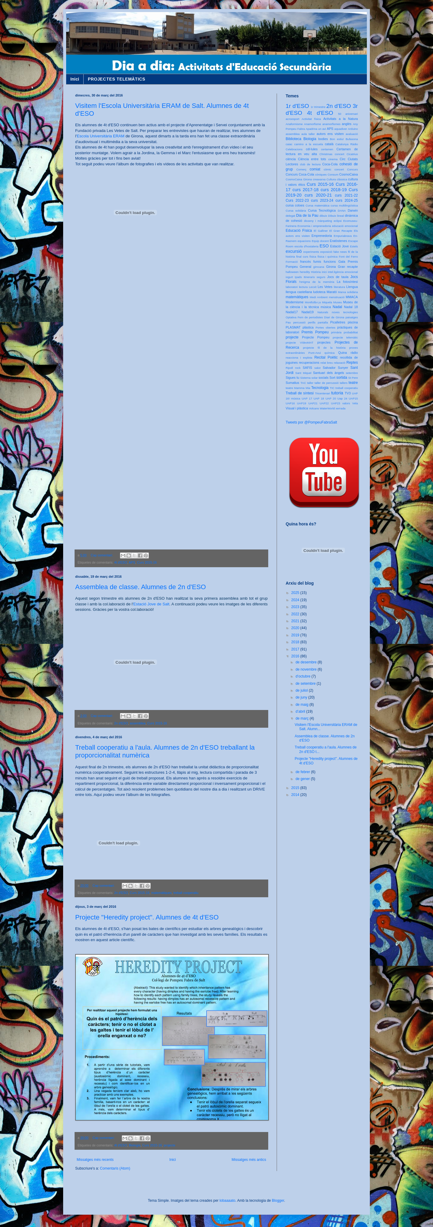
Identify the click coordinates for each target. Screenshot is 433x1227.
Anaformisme (294, 124)
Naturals (323, 312)
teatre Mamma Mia (298, 388)
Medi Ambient (318, 297)
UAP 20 (330, 398)
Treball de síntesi (300, 393)
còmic (327, 169)
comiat (315, 169)
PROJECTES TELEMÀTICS (116, 79)
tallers (344, 382)
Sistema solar (309, 377)
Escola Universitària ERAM (100, 136)
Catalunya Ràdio (347, 144)
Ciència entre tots (312, 159)
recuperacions (309, 362)
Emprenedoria (322, 235)
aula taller (308, 134)
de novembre (307, 669)
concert (339, 169)
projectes (323, 342)
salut (318, 367)
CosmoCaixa (348, 174)
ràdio (354, 352)
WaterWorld (327, 408)
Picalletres (337, 322)
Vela (355, 403)
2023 (295, 607)
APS (132, 562)
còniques (321, 174)
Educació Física (299, 230)
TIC (332, 388)
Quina (342, 352)
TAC (303, 382)
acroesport (292, 119)
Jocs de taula (338, 277)
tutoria (337, 392)
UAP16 (290, 403)
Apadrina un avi (316, 128)
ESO (324, 245)
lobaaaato (227, 1200)
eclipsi (337, 220)
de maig (302, 704)
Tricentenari (322, 393)
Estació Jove (339, 246)
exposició (326, 251)
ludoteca (319, 292)
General (305, 266)
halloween (292, 272)
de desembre (307, 662)
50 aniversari (348, 113)
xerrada (340, 408)
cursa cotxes (295, 205)
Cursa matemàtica (317, 205)
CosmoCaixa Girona (299, 179)
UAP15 (353, 398)
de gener (303, 779)
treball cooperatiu (186, 893)
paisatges (351, 317)
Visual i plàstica (297, 408)
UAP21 (312, 403)
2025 (295, 593)
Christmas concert (331, 154)
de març (303, 718)
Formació (292, 261)
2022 (295, 614)
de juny (302, 697)
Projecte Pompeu (315, 337)
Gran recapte (348, 266)
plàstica (308, 327)
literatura (339, 287)
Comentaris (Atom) (115, 1168)
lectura (303, 287)
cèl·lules (312, 149)
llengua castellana (299, 292)
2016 (295, 656)
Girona (331, 266)
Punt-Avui (315, 352)
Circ (342, 159)
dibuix (323, 215)
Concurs (352, 169)
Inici (74, 79)
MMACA (352, 297)
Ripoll (289, 367)
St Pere (353, 377)
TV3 (348, 393)
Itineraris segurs (314, 277)
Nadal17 (292, 312)
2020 (295, 628)
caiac (289, 144)
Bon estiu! (337, 139)
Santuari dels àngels (328, 373)
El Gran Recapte (340, 230)
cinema (333, 159)
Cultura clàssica (337, 179)
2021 (295, 621)
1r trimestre (318, 107)
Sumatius (292, 382)
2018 (295, 642)
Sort (332, 377)
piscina (353, 322)
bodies (323, 139)
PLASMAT (293, 327)
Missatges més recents (95, 1160)
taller (310, 382)
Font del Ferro (348, 256)
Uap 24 (342, 398)
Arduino (353, 128)
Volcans (314, 408)
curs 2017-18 (306, 189)
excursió (294, 251)
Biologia (134, 1145)
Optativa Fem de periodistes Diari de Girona (315, 317)
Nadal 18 (351, 307)
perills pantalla (318, 322)
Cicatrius (352, 154)
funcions (330, 261)
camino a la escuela (308, 144)
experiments (311, 251)
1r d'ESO (297, 106)
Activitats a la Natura (340, 119)
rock (297, 367)
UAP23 (335, 403)
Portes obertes (325, 327)
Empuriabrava (343, 235)
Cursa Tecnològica (322, 210)
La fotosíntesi (347, 281)
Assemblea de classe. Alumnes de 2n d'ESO (140, 587)
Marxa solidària (348, 292)
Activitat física (311, 119)
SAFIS (307, 367)
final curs (302, 256)
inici (324, 272)
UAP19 (301, 403)
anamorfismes (331, 124)
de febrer (303, 772)
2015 (295, 788)
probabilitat (351, 332)
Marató (332, 292)
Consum (332, 174)
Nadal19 (308, 312)
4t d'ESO (120, 562)
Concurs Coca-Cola (300, 174)
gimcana (318, 266)
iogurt (289, 277)
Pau (288, 322)
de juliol (302, 690)
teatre (353, 383)
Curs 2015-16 (147, 562)
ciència (291, 159)
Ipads (298, 277)
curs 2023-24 (322, 200)
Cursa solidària (296, 210)
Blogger (278, 1200)
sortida (341, 377)
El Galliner (321, 230)
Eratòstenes (338, 241)
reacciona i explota (299, 357)
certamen (327, 149)
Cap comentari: (102, 555)
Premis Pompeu (315, 332)
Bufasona (351, 139)
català (329, 144)
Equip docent (320, 241)
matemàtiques (161, 893)
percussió (299, 322)
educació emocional (345, 226)
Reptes (352, 362)
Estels (354, 246)
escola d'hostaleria (306, 246)
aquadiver (340, 128)
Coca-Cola (330, 164)
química (329, 352)
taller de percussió (327, 382)
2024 (295, 600)
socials (323, 377)
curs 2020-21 (318, 195)
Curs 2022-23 (297, 200)
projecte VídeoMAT (299, 342)
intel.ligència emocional (343, 272)
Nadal (337, 307)
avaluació (351, 134)
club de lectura (310, 164)
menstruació (337, 297)
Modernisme (294, 302)
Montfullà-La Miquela (318, 302)
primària (336, 332)
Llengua (352, 287)
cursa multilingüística (344, 205)
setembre (352, 373)
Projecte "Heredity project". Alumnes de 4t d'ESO (147, 917)
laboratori (292, 287)
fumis (317, 261)
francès (305, 261)
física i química (328, 256)
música (326, 307)
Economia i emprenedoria (314, 226)
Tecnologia (319, 388)
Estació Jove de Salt (151, 604)
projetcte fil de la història (324, 347)
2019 (295, 635)
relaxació (339, 362)
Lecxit (312, 287)
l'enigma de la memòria (316, 281)
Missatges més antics (249, 1160)
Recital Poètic (326, 357)
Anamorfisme (312, 124)
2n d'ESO (121, 723)
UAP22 (324, 403)
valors (346, 403)
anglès (347, 124)
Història (316, 272)
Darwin (353, 210)
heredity (305, 272)
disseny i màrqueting (318, 220)
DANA (342, 210)
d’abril (301, 711)
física (312, 256)
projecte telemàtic (345, 337)
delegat (290, 215)
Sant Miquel (303, 373)
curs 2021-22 (346, 195)
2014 (295, 795)
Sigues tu (292, 377)
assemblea (138, 723)
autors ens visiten (330, 134)
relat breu (327, 362)
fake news (340, 251)
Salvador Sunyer (335, 367)
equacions (304, 241)
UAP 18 (319, 398)
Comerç (301, 169)
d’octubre (304, 676)
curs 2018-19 (334, 189)
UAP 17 (307, 398)
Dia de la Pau (307, 215)
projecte (169, 1145)
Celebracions (294, 149)
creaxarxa (319, 179)
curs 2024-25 (347, 200)
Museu (337, 302)
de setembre (306, 683)
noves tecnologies (345, 312)
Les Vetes (325, 287)
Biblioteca (293, 139)
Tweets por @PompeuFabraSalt (311, 422)
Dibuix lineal (336, 215)
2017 (295, 649)
